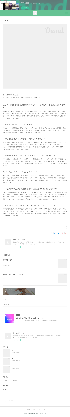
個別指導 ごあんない (9, 260)
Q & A (13, 367)
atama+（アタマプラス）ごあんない (13, 274)
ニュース (7, 380)
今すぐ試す (25, 7)
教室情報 (16, 380)
